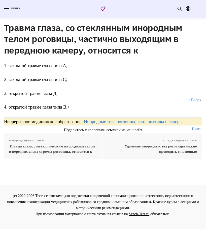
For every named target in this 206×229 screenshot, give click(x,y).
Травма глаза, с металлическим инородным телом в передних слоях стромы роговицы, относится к (52, 149)
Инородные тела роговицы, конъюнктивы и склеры (133, 121)
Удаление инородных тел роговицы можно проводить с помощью (160, 149)
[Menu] (11, 9)
